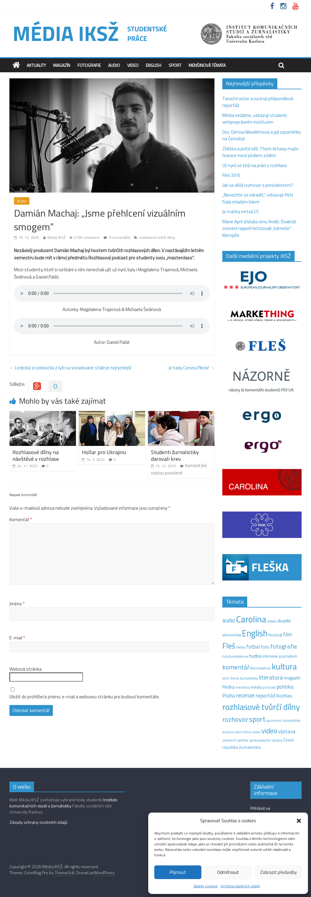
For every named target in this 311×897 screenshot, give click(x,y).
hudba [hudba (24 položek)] (255, 655)
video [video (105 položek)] (269, 730)
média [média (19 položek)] (256, 687)
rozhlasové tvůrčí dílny (157, 237)
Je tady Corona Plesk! (191, 367)
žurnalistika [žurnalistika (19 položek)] (250, 747)
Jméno (17, 604)
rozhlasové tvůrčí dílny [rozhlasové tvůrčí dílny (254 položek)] (261, 706)
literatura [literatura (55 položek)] (271, 677)
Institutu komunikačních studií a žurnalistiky (63, 802)
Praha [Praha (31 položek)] (228, 696)
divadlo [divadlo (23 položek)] (284, 620)
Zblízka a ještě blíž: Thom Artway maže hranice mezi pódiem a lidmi (260, 152)
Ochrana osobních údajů (240, 886)
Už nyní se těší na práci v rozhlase (254, 165)
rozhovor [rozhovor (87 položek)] (235, 719)
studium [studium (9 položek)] (228, 732)
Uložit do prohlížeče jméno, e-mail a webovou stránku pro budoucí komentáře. (84, 696)
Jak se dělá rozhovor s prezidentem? (258, 185)
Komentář (20, 519)
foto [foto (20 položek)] (265, 647)
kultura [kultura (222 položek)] (284, 666)
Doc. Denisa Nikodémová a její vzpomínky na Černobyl (261, 135)
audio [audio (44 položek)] (228, 620)
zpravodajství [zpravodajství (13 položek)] (260, 740)
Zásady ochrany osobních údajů (38, 822)
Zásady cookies (205, 886)
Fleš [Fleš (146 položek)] (228, 646)
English (153, 65)
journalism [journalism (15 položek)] (288, 656)
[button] (299, 821)
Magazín (61, 65)
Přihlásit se (260, 808)
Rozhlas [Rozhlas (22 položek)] (284, 695)
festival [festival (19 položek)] (275, 635)
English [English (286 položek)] (255, 633)
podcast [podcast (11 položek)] (269, 687)
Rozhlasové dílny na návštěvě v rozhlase (35, 455)
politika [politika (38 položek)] (284, 687)
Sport (175, 65)
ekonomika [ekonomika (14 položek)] (231, 635)
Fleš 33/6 (231, 175)
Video (132, 65)
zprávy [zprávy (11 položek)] (277, 740)
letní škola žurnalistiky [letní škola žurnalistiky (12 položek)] (240, 678)
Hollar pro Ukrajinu (104, 452)
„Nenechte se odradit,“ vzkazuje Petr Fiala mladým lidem (257, 198)
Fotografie (89, 65)
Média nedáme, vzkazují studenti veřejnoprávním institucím (254, 119)
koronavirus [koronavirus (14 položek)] (260, 668)
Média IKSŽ (56, 237)
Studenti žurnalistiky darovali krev (175, 455)
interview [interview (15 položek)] (270, 656)
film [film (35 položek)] (287, 634)
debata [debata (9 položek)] (271, 621)
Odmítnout (228, 872)
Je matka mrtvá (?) (240, 211)
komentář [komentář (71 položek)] (235, 667)
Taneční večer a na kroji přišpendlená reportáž (257, 102)
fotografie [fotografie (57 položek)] (283, 646)
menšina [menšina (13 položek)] (242, 687)
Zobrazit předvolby (278, 872)
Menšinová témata (207, 65)
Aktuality (36, 65)
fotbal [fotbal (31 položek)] (253, 647)
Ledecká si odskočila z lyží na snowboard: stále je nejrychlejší (70, 367)
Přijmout (177, 872)
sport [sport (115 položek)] (257, 719)
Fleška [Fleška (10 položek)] (240, 647)
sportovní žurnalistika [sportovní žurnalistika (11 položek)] (283, 720)
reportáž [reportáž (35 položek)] (265, 695)
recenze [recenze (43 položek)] (245, 695)
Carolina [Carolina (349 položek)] (251, 619)
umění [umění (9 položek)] (256, 732)
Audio (114, 65)
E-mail (17, 638)
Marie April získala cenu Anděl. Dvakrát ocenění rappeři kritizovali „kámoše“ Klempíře (259, 228)
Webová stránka (25, 669)
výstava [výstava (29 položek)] (287, 731)
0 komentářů (117, 237)
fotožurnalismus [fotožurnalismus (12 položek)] (235, 656)
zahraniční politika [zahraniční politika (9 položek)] (235, 740)
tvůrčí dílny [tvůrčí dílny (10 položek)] (243, 731)
